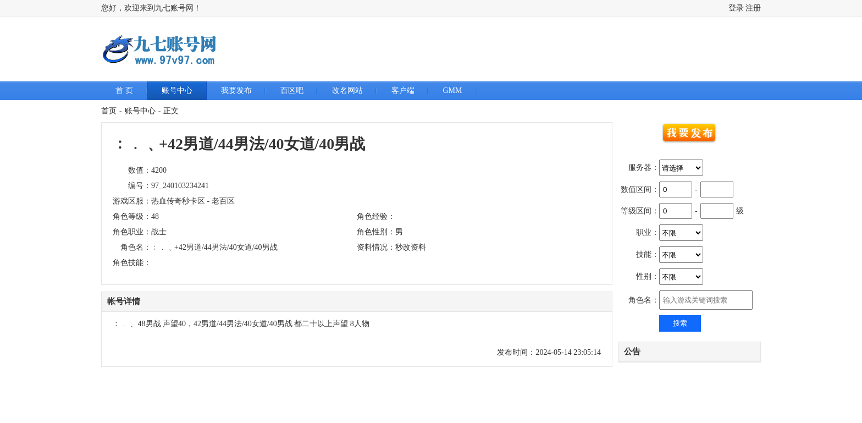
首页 (109, 111)
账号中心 (177, 90)
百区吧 (291, 90)
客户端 (403, 90)
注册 (753, 8)
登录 (736, 8)
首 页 (124, 90)
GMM (452, 90)
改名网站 (347, 90)
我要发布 (236, 90)
